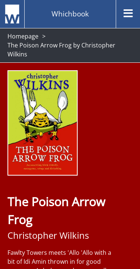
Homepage (22, 36)
